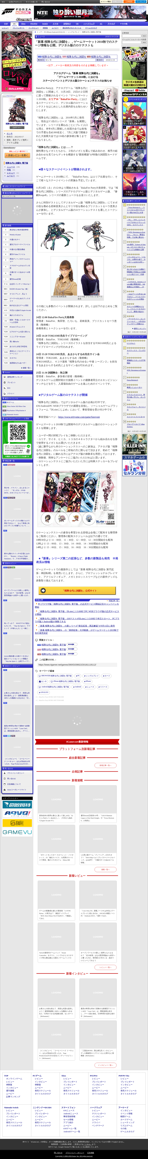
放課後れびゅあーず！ (18, 363)
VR (77, 24)
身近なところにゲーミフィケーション (20, 352)
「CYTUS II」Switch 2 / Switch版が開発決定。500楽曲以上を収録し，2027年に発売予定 (136, 284)
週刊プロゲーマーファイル (20, 244)
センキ (10, 133)
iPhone (88, 681)
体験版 (45, 28)
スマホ (55, 24)
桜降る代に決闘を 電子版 (17, 124)
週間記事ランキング (15, 377)
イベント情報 (126, 1113)
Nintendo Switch (12, 414)
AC (101, 24)
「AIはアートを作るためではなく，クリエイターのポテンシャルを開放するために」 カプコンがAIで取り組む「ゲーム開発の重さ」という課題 (136, 296)
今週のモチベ (15, 239)
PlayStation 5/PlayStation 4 (16, 410)
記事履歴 (129, 1)
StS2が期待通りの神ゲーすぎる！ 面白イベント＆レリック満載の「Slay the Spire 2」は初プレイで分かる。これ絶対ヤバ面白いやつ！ (17, 659)
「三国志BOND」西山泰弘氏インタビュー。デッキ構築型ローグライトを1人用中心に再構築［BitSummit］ (97, 1053)
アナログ (111, 24)
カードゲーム (126, 1119)
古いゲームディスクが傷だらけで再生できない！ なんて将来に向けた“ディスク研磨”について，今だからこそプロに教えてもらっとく (17, 523)
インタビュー (34, 28)
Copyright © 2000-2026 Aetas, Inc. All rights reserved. (74, 1156)
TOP (6, 24)
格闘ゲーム (125, 1116)
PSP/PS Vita (124, 1076)
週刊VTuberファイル (17, 254)
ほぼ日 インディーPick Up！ (20, 284)
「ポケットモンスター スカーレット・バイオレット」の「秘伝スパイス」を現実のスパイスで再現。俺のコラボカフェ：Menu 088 (56, 857)
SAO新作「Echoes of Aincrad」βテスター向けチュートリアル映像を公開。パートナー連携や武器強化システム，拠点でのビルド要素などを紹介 (136, 247)
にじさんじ (131, 343)
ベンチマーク (98, 1125)
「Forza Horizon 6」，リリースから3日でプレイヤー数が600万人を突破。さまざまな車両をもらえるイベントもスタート (136, 210)
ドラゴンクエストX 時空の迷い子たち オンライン (136, 397)
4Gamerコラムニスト (17, 327)
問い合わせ (45, 2)
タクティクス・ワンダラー (136, 352)
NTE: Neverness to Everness (136, 371)
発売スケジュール (43, 1090)
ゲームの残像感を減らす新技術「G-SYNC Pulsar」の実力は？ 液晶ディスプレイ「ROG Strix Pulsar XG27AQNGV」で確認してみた (55, 914)
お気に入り (117, 1)
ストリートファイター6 (136, 417)
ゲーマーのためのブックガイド (20, 300)
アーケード (123, 1107)
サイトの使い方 (32, 2)
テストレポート (99, 1113)
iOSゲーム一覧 (69, 1128)
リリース (103, 687)
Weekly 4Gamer (15, 235)
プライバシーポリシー (15, 773)
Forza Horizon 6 (132, 380)
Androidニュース (70, 1113)
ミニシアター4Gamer (17, 337)
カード (107, 676)
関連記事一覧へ (114, 600)
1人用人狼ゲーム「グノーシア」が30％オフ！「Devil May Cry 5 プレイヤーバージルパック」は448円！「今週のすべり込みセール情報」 (98, 858)
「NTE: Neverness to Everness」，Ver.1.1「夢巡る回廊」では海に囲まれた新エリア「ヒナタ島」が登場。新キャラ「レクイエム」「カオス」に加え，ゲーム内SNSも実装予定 (136, 235)
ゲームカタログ (91, 28)
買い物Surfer (14, 341)
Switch (45, 24)
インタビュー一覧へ (105, 1065)
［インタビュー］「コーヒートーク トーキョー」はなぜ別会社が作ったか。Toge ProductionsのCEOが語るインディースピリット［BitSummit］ (17, 761)
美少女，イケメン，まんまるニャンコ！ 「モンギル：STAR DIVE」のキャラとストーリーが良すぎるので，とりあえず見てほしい (17, 490)
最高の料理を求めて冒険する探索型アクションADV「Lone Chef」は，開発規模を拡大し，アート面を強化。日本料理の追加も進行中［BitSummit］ (17, 728)
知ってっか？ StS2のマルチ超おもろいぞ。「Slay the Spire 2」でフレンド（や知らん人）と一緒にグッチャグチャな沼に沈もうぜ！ (17, 626)
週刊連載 (10, 1090)
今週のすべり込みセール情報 (20, 273)
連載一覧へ (27, 368)
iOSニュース (68, 1110)
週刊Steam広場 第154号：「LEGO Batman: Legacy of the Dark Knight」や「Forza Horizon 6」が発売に (97, 818)
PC (14, 24)
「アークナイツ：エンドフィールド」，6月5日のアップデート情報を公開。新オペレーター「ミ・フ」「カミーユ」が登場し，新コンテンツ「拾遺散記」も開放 (136, 321)
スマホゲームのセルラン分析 (20, 267)
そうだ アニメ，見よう (18, 294)
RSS (3, 2)
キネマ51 (13, 358)
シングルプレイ (92, 676)
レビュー (5, 28)
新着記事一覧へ (105, 765)
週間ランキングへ (140, 328)
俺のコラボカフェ (16, 315)
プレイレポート (19, 28)
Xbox (23, 24)
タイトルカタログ (43, 1094)
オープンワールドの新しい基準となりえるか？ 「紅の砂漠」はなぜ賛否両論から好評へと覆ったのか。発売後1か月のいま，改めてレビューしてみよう (17, 593)
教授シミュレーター (134, 387)
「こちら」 (87, 1144)
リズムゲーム (126, 1125)
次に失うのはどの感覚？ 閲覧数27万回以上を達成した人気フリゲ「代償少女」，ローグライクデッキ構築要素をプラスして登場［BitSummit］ (136, 272)
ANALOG (44, 692)
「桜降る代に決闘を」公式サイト (79, 590)
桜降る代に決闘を (52, 56)
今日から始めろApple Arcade (20, 310)
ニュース (11, 167)
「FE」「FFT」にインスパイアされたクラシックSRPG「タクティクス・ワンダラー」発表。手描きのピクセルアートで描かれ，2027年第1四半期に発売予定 (136, 222)
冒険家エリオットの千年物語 (136, 361)
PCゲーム (10, 402)
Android (78, 687)
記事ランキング (13, 1096)
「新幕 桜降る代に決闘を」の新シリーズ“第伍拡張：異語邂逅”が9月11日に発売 (76, 626)
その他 (123, 1128)
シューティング (127, 1122)
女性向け (67, 24)
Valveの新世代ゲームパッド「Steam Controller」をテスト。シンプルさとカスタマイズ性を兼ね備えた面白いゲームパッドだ (56, 955)
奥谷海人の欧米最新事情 (19, 230)
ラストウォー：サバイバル (136, 408)
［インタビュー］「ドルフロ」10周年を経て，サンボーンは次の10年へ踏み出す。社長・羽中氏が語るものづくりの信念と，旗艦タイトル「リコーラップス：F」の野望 (136, 259)
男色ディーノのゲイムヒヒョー (20, 260)
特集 (9, 170)
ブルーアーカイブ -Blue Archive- (136, 425)
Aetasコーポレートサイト (16, 789)
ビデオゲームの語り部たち (20, 332)
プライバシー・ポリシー (75, 1153)
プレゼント (11, 382)
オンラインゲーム (14, 1078)
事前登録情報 (69, 1116)
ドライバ (10, 393)
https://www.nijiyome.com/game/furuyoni (79, 417)
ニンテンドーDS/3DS (42, 1107)
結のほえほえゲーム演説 (19, 305)
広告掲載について (14, 784)
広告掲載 (90, 1153)
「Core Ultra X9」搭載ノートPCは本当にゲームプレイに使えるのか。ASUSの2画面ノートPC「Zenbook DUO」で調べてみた (98, 913)
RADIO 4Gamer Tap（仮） (19, 289)
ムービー (55, 28)
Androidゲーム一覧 (71, 1131)
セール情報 (68, 1119)
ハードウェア (89, 24)
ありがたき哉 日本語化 (18, 346)
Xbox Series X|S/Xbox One (16, 406)
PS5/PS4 (34, 24)
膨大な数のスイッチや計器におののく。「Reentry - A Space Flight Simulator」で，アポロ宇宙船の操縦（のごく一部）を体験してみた (17, 556)
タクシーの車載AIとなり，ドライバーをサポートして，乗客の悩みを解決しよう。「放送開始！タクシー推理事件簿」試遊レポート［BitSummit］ (136, 309)
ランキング (141, 1)
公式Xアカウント (15, 2)
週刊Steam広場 (15, 279)
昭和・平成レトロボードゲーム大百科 (20, 321)
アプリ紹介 (68, 1122)
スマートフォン (68, 1107)
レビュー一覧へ (105, 967)
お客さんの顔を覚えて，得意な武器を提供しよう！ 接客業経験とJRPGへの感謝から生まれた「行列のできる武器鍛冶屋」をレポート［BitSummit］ (17, 695)
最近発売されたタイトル (72, 28)
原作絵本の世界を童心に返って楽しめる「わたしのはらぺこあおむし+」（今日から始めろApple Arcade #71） (56, 818)
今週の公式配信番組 (17, 249)
